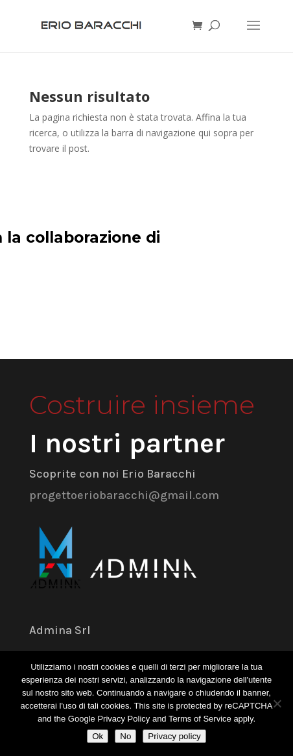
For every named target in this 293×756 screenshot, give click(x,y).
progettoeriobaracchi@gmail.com (124, 495)
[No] (276, 703)
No (125, 736)
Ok (97, 736)
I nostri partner (127, 443)
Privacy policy (174, 736)
